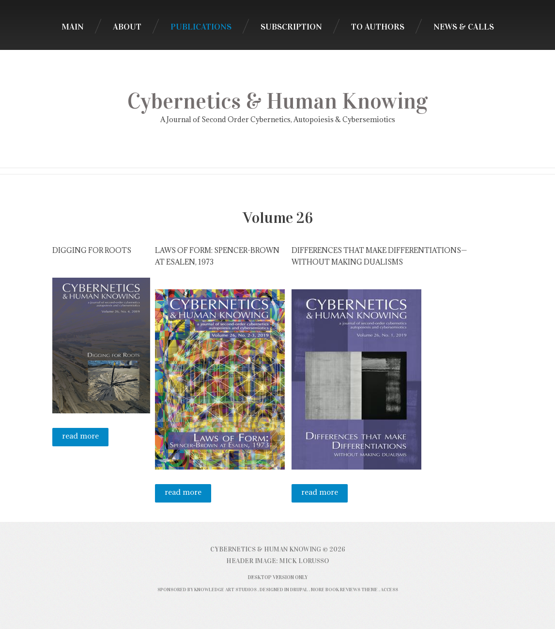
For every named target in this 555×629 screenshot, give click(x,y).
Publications (200, 26)
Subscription (291, 26)
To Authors (377, 26)
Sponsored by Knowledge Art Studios (207, 589)
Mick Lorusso (304, 561)
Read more (85, 438)
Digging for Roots (91, 250)
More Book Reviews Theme (344, 589)
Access (389, 589)
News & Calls (463, 26)
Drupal (299, 589)
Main (73, 26)
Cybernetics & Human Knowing (277, 101)
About (127, 26)
